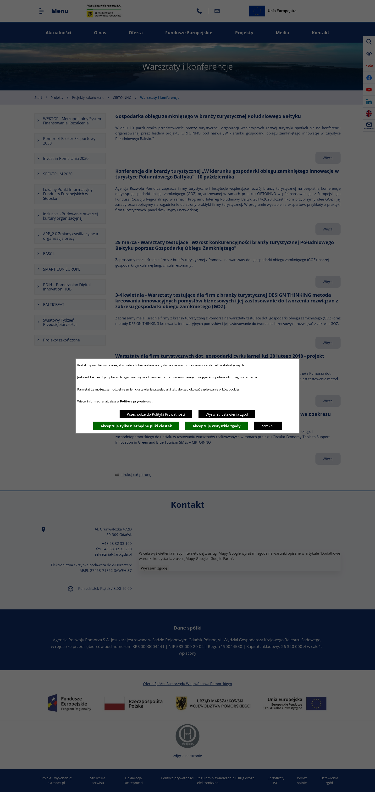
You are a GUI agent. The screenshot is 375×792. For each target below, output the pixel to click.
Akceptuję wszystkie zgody (217, 426)
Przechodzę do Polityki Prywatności (156, 414)
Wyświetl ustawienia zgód (227, 414)
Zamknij (268, 426)
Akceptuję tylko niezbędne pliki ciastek (136, 426)
